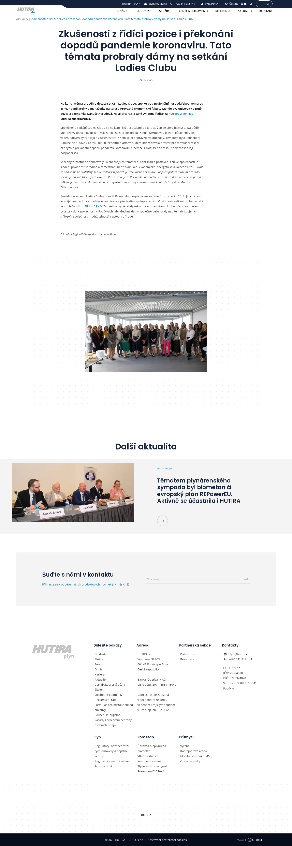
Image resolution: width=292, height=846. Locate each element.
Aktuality (245, 11)
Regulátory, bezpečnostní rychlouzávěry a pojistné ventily (112, 751)
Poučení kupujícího (107, 715)
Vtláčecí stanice (147, 756)
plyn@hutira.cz (239, 654)
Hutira (264, 4)
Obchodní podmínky (108, 695)
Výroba (185, 746)
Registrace (187, 659)
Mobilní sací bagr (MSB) (196, 756)
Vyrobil (250, 840)
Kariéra (100, 674)
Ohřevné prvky (190, 761)
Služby (164, 11)
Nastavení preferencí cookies (166, 840)
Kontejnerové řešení (194, 751)
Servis (99, 664)
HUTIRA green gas (181, 114)
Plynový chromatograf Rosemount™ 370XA (152, 768)
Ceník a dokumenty (193, 11)
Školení (99, 690)
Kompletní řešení (149, 761)
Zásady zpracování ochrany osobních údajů (113, 722)
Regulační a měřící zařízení (113, 761)
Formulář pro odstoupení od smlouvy (114, 707)
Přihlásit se (209, 4)
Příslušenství (103, 766)
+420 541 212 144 (240, 659)
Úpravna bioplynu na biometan (151, 748)
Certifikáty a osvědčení (110, 684)
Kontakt (266, 11)
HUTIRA (146, 815)
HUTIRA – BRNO (91, 206)
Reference (223, 11)
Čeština (231, 3)
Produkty (142, 11)
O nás (120, 11)
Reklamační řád (105, 700)
